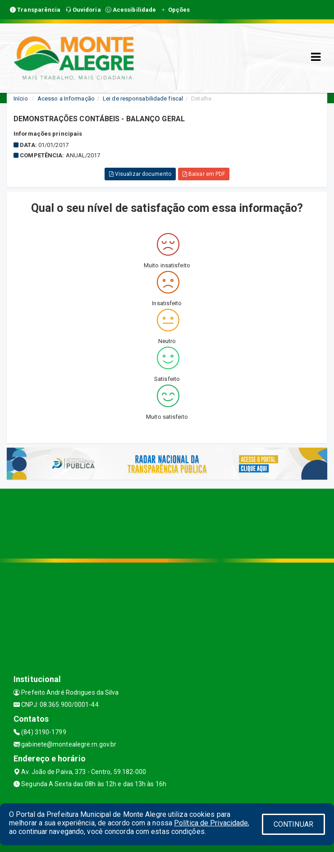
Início (21, 98)
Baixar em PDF (204, 174)
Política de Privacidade (211, 823)
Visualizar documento (140, 174)
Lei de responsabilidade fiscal (143, 98)
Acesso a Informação (66, 98)
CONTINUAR (293, 824)
